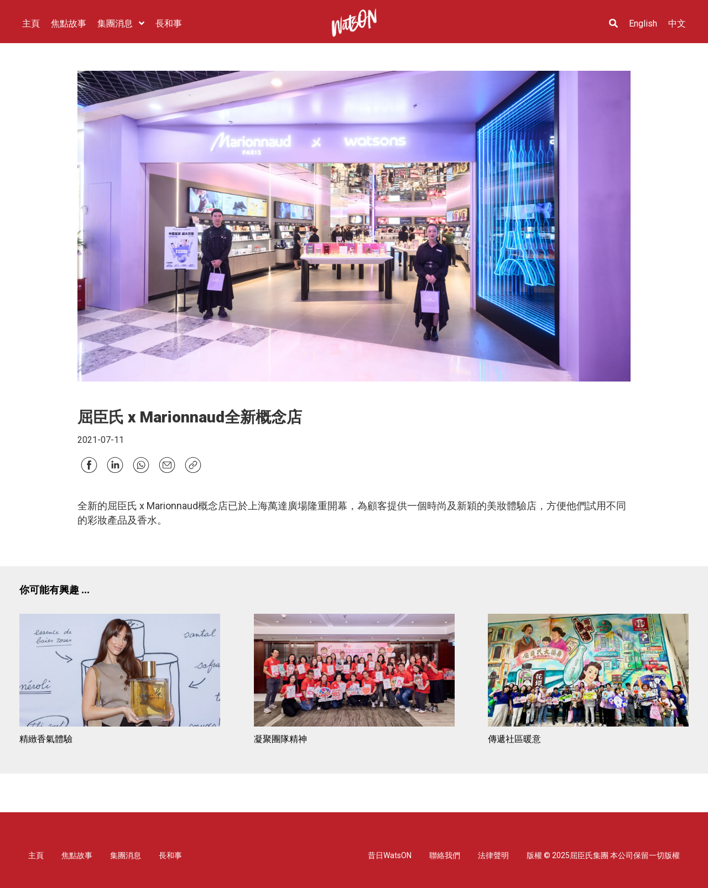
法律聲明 (493, 855)
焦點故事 (76, 855)
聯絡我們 (444, 855)
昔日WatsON (390, 855)
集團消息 (125, 855)
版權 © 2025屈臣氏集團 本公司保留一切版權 (603, 855)
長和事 (170, 855)
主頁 (36, 855)
